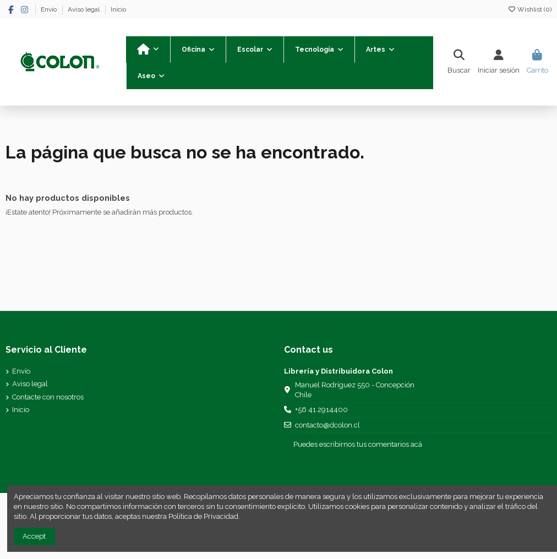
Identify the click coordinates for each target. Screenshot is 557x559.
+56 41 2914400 (321, 409)
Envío (49, 9)
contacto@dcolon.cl (327, 425)
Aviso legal (84, 9)
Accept (34, 536)
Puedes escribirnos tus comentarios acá (357, 444)
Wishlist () (529, 9)
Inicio (118, 9)
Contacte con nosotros (48, 397)
